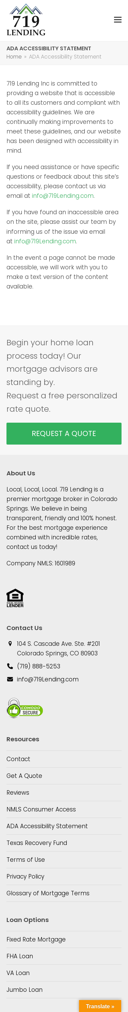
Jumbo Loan (24, 990)
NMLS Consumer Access (41, 809)
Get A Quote (24, 776)
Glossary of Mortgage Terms (48, 893)
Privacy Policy (25, 876)
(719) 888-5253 (38, 666)
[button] (118, 20)
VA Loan (18, 973)
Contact (18, 759)
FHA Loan (19, 956)
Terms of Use (25, 860)
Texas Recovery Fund (36, 843)
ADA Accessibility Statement (47, 826)
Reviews (17, 793)
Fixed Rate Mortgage (36, 939)
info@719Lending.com (63, 196)
